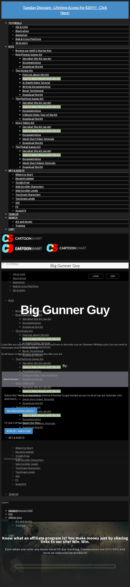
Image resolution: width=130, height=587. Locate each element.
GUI (17, 202)
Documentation (31, 62)
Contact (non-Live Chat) (20, 510)
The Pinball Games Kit (28, 147)
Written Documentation (36, 86)
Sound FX (20, 210)
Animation (21, 35)
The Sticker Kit (24, 70)
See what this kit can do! (36, 102)
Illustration (22, 31)
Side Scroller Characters (29, 186)
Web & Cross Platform (28, 39)
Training (20, 225)
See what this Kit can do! (36, 58)
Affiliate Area (15, 517)
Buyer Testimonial (33, 90)
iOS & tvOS (21, 27)
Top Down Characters (28, 194)
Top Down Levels (25, 198)
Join (112, 276)
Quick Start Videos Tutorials (38, 163)
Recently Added (24, 178)
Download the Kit (32, 66)
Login (96, 276)
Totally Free (22, 182)
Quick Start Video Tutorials (38, 139)
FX (16, 206)
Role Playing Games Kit (28, 54)
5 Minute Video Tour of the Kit (39, 114)
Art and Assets (23, 221)
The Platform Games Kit (29, 98)
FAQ (10, 514)
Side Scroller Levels (26, 190)
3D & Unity (21, 43)
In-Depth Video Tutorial (36, 82)
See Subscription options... (21, 410)
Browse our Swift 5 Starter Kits (33, 50)
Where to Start (24, 174)
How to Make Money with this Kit (41, 78)
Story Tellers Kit (24, 122)
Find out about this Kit (35, 74)
